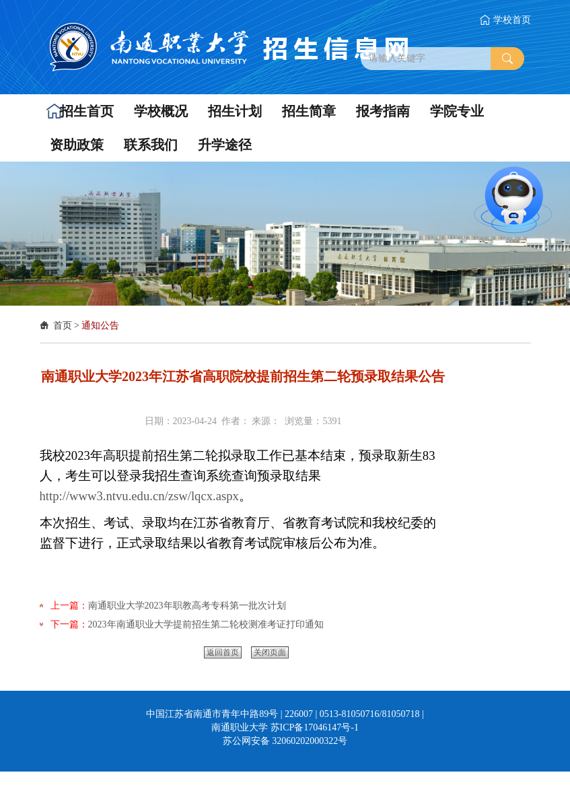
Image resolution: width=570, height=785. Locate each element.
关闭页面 (270, 652)
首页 (62, 325)
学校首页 (512, 20)
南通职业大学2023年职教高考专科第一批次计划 (187, 606)
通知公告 (100, 325)
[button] (82, 111)
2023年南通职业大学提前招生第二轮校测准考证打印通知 (206, 624)
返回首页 (223, 652)
